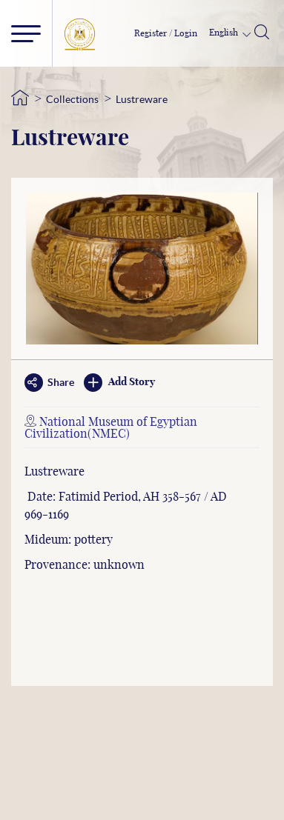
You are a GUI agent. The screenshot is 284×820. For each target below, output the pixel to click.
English (224, 32)
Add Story (119, 382)
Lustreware (142, 99)
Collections (72, 99)
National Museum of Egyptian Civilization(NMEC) (110, 428)
